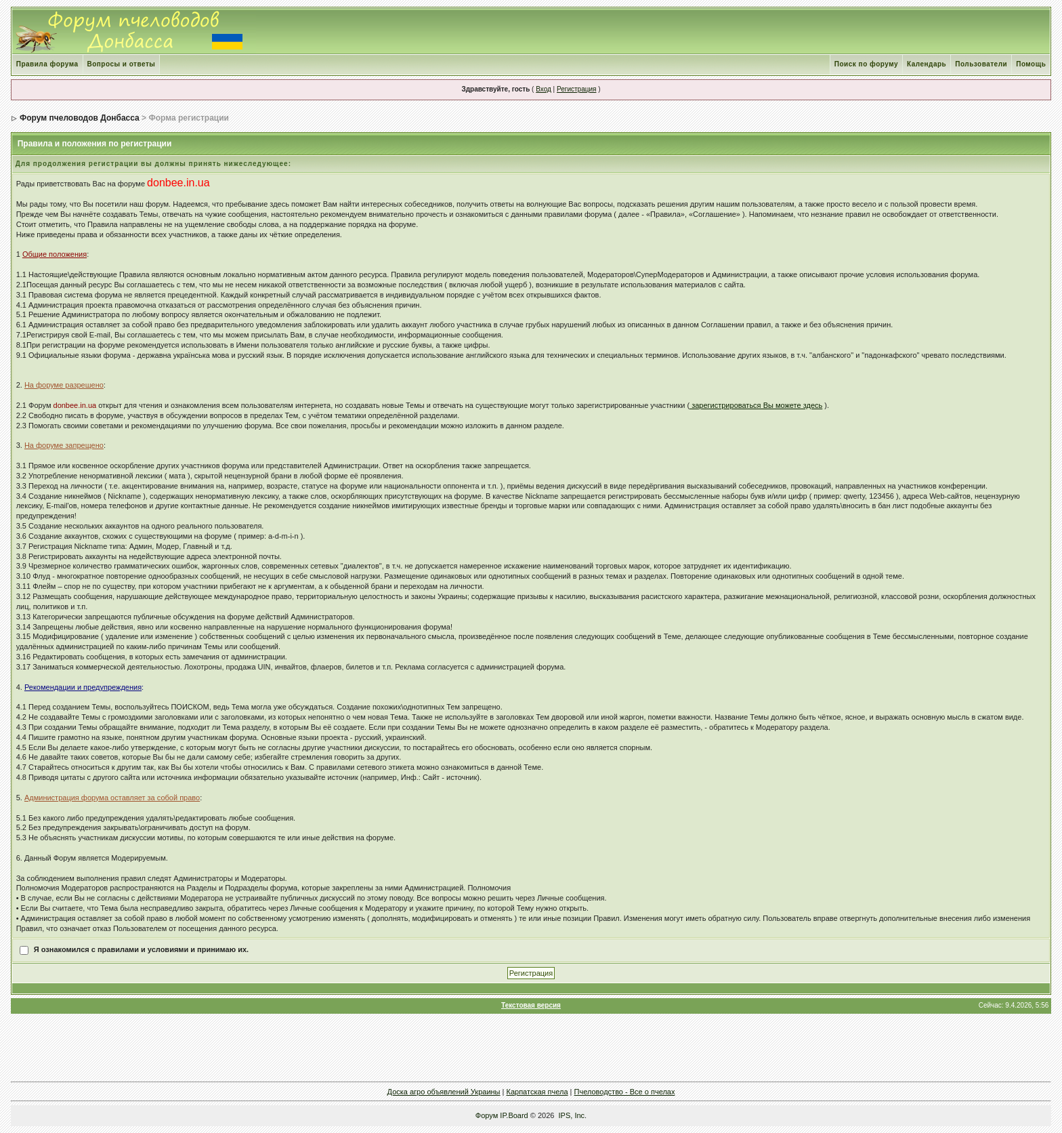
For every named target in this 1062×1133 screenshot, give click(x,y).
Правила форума (47, 64)
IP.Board (514, 1115)
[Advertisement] (531, 1047)
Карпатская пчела (537, 1092)
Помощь (1031, 64)
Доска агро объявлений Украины (444, 1092)
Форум (486, 1115)
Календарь (926, 64)
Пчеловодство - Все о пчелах (624, 1092)
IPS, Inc (572, 1115)
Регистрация (576, 89)
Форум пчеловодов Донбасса (80, 118)
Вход (543, 89)
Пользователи (981, 64)
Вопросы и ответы (121, 64)
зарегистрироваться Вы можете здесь (755, 405)
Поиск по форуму (866, 64)
